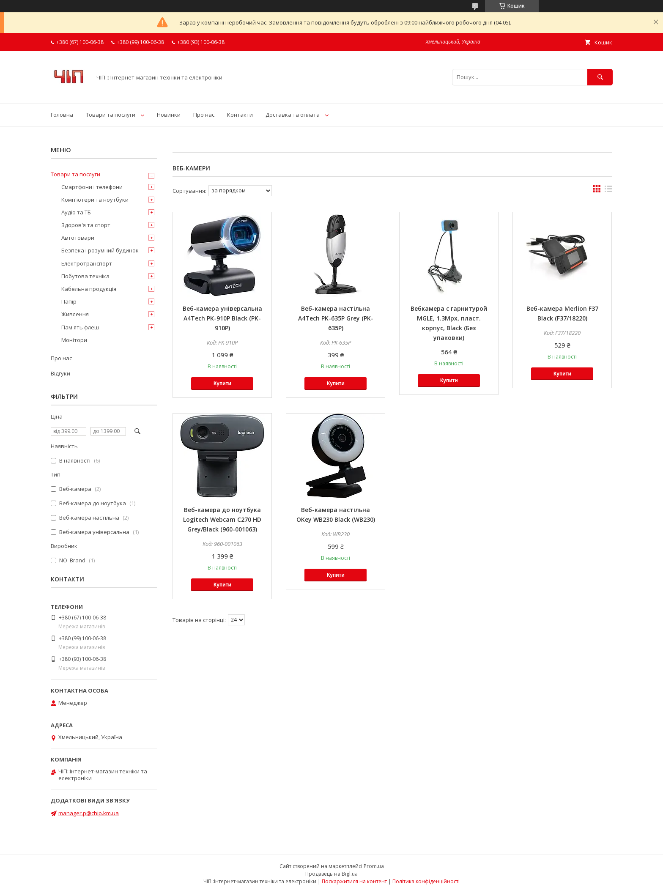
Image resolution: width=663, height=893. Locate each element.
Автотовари (77, 237)
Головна (62, 114)
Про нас (203, 114)
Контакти (240, 114)
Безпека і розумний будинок (100, 250)
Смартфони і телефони (92, 187)
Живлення (75, 314)
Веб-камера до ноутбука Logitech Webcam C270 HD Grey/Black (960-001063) (222, 519)
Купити (222, 383)
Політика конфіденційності (426, 881)
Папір (69, 301)
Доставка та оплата (293, 114)
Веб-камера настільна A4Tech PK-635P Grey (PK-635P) (335, 318)
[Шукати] (600, 77)
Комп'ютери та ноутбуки (95, 199)
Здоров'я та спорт (85, 225)
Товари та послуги (110, 114)
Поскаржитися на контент (354, 881)
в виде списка (608, 191)
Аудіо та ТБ (76, 212)
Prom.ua (374, 866)
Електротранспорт (86, 263)
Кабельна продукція (88, 289)
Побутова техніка (85, 276)
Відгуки (60, 373)
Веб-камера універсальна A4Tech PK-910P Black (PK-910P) (222, 318)
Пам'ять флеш (80, 327)
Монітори (74, 340)
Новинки (169, 114)
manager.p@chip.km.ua (88, 813)
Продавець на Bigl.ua (331, 873)
